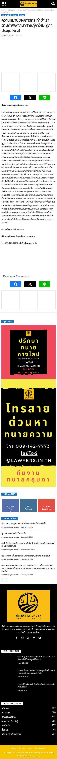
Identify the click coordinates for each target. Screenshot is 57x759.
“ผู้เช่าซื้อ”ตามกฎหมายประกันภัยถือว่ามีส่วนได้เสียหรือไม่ (23, 523)
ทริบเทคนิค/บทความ (11, 734)
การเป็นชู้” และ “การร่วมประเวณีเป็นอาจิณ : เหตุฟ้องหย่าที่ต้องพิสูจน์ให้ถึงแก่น (36, 658)
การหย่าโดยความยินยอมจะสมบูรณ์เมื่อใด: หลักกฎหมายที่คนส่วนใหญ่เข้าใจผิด (36, 672)
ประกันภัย (5, 725)
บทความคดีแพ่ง (8, 717)
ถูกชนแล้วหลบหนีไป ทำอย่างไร (13, 533)
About (14, 748)
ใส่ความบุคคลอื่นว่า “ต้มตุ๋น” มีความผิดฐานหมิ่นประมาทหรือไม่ (25, 555)
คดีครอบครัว (11, 10)
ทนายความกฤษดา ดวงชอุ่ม (10, 527)
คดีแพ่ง (22, 15)
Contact (22, 748)
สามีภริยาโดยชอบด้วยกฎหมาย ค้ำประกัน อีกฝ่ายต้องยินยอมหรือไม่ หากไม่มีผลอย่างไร (27, 544)
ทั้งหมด (4, 729)
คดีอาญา (14, 15)
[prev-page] (2, 579)
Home (3, 10)
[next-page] (6, 579)
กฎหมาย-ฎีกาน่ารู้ (9, 721)
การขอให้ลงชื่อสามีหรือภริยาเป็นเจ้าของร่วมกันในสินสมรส (36, 685)
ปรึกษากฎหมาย (40, 748)
